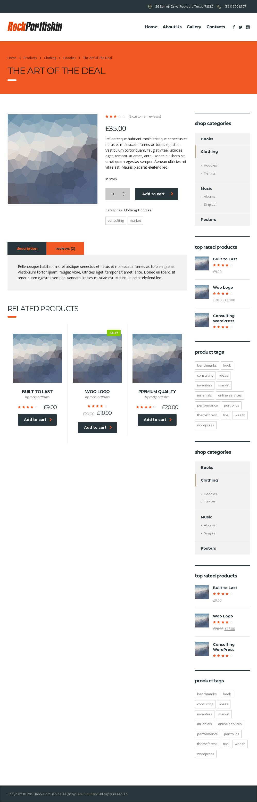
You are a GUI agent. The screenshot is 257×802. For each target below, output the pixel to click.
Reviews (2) (65, 248)
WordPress (205, 425)
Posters (208, 219)
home (151, 26)
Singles (209, 204)
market (135, 220)
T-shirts (209, 173)
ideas (223, 375)
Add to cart (157, 194)
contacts (215, 26)
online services (230, 395)
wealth (240, 415)
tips (226, 415)
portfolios (231, 405)
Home (11, 58)
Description (27, 248)
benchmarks (207, 365)
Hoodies (144, 210)
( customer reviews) (145, 116)
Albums (209, 196)
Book (227, 365)
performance (207, 405)
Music (206, 188)
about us (172, 26)
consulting (116, 220)
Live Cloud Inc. (87, 794)
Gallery (194, 26)
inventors (204, 385)
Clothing (130, 210)
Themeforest (207, 415)
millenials (204, 395)
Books (207, 139)
